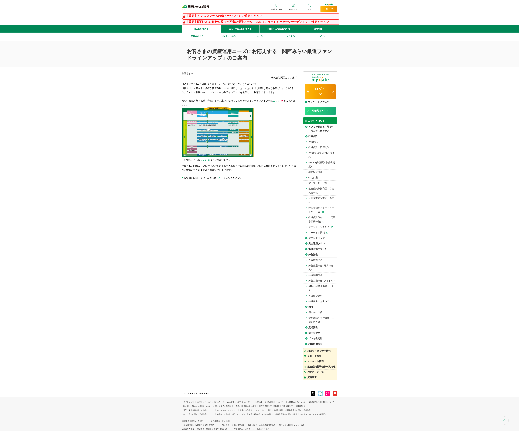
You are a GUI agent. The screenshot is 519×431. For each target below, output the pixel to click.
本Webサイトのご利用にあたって (210, 402)
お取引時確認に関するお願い (260, 414)
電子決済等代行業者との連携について (198, 410)
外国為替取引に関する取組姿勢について (301, 410)
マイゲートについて (318, 102)
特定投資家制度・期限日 (269, 406)
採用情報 (318, 29)
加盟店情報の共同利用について (321, 402)
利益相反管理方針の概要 (246, 406)
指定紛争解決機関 (275, 410)
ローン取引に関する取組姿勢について (198, 414)
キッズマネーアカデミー (227, 410)
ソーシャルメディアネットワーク (196, 393)
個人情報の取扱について (296, 402)
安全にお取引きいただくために (252, 410)
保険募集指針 (301, 406)
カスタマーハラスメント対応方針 (313, 414)
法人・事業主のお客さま (240, 29)
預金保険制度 (287, 406)
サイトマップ (188, 402)
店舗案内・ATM (276, 9)
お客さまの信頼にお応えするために (231, 414)
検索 (309, 9)
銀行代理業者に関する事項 (286, 414)
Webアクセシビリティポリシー (240, 402)
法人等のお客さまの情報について (196, 406)
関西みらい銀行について (279, 29)
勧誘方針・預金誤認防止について (269, 402)
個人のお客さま (201, 29)
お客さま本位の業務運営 (223, 406)
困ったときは (294, 9)
